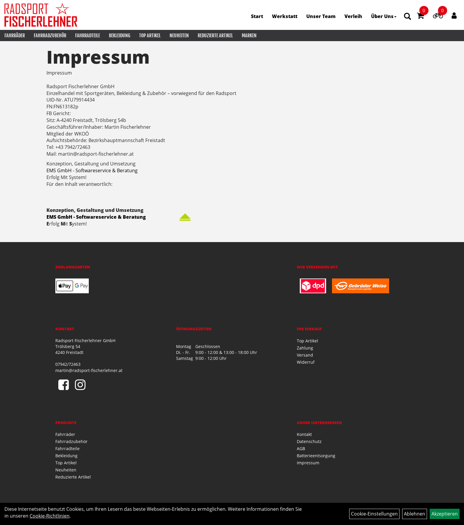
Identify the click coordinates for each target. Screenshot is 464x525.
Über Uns (384, 16)
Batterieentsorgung (316, 455)
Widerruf (306, 362)
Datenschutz (309, 441)
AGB (301, 448)
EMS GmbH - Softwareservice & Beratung (92, 170)
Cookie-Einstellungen (374, 513)
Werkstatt (284, 16)
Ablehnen (414, 513)
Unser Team (321, 16)
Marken (249, 35)
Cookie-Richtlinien (50, 516)
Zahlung (305, 348)
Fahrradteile (87, 35)
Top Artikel (150, 35)
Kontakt (304, 434)
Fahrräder (14, 35)
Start (257, 16)
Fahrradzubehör (50, 35)
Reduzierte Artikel (215, 35)
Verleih (353, 16)
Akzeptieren (444, 513)
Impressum (308, 463)
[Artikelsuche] (407, 17)
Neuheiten (179, 35)
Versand (305, 355)
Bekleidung (119, 35)
